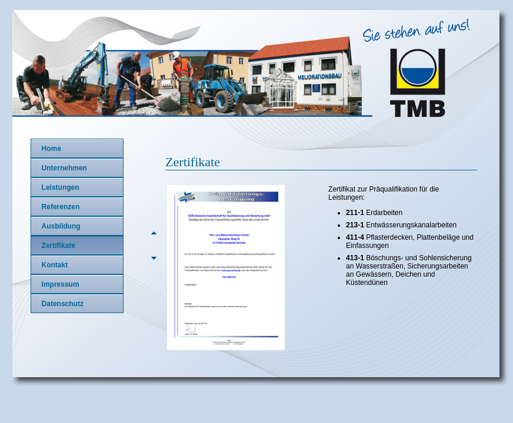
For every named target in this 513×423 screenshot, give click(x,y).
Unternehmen (64, 168)
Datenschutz (63, 304)
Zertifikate (58, 245)
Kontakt (55, 265)
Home (51, 149)
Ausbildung (61, 226)
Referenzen (61, 207)
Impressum (60, 284)
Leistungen (60, 187)
